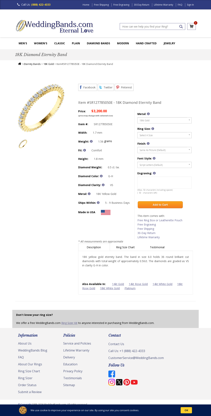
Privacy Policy (72, 371)
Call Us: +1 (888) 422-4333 (126, 351)
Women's (40, 43)
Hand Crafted (146, 43)
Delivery (69, 357)
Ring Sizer (25, 378)
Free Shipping (101, 4)
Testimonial (157, 247)
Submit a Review (30, 392)
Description (94, 247)
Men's (23, 43)
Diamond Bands (98, 43)
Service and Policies (77, 343)
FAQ (180, 4)
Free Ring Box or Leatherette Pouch (159, 220)
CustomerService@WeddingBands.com (136, 358)
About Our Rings (30, 364)
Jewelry (169, 43)
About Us (25, 343)
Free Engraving (121, 4)
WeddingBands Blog (32, 350)
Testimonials (72, 378)
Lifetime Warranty (163, 4)
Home (86, 4)
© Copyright (25, 404)
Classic (59, 43)
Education (70, 364)
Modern (123, 43)
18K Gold (48, 64)
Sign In (190, 4)
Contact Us (116, 344)
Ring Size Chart (125, 247)
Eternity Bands (32, 64)
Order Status (27, 385)
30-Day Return (141, 4)
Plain (76, 43)
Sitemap (69, 385)
